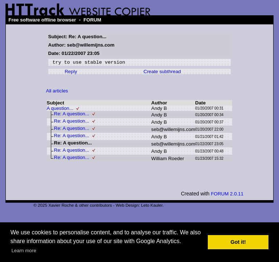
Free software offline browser (42, 20)
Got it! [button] (238, 242)
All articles (57, 92)
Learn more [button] (23, 250)
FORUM (92, 20)
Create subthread (162, 72)
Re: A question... (71, 115)
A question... (60, 109)
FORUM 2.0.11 (227, 195)
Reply (71, 72)
